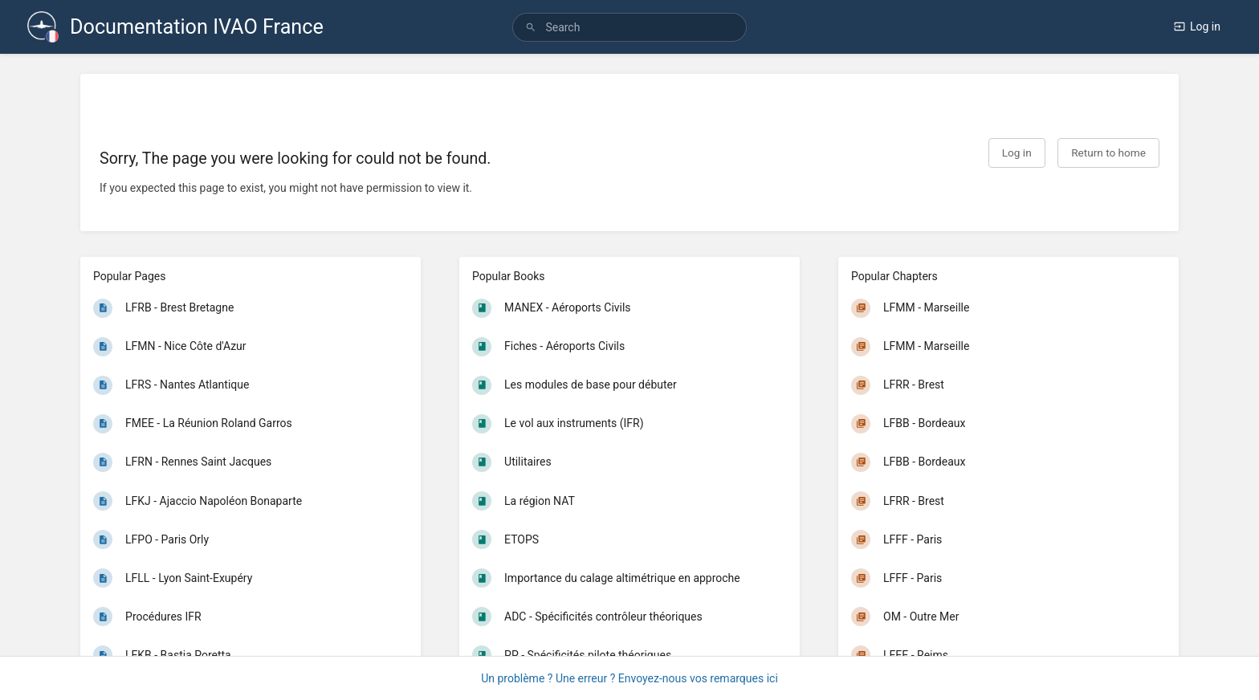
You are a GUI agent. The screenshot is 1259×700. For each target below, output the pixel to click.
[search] (629, 27)
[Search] (530, 28)
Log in (1197, 26)
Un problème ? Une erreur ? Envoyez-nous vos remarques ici (629, 678)
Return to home (1108, 152)
